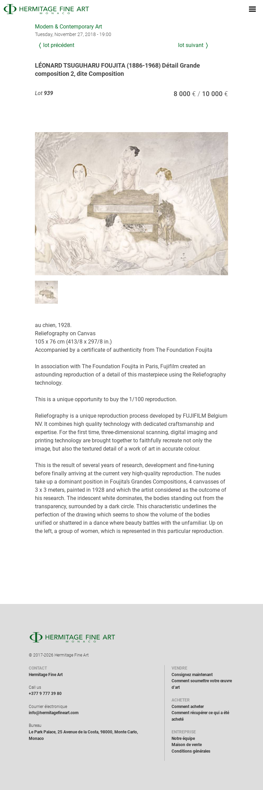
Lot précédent (58, 45)
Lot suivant (190, 45)
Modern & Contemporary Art (68, 26)
